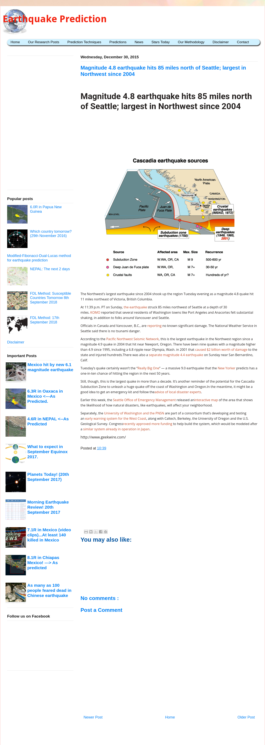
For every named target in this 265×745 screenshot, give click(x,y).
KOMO (95, 312)
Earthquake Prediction (55, 18)
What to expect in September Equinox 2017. (47, 451)
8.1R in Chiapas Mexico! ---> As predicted (43, 562)
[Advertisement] (169, 129)
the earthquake (135, 307)
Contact (243, 42)
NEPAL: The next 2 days (50, 269)
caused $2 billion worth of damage (221, 349)
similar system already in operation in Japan (116, 429)
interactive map (206, 400)
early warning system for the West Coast (115, 418)
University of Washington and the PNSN (134, 413)
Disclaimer (221, 42)
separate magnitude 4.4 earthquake (176, 355)
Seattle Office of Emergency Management (144, 400)
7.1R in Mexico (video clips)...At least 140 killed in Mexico (49, 534)
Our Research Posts (43, 42)
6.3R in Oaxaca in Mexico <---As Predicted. (45, 396)
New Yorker (226, 368)
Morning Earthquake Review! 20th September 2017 (48, 507)
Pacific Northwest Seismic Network (132, 339)
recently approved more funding (147, 424)
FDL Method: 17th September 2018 (44, 320)
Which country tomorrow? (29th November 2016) (51, 233)
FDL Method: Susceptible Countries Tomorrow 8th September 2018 (50, 297)
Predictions (117, 42)
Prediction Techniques (84, 42)
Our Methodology (191, 42)
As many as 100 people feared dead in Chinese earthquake (49, 590)
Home (15, 42)
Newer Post (93, 717)
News (139, 42)
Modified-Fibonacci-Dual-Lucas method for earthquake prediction (39, 258)
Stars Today (160, 42)
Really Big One (148, 368)
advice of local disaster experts (178, 392)
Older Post (246, 717)
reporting (154, 325)
